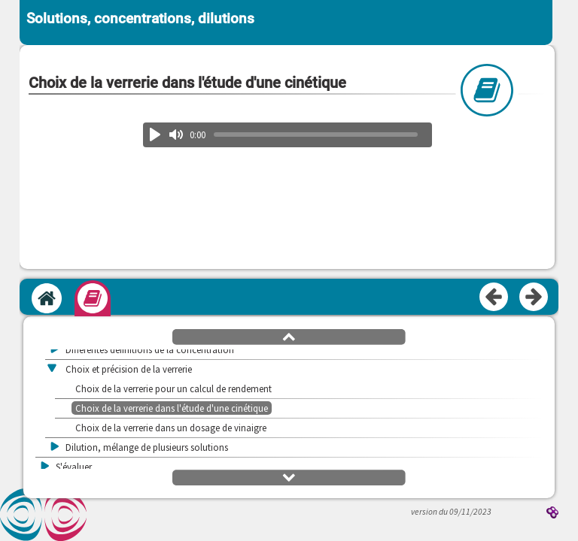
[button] (289, 336)
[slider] (316, 134)
